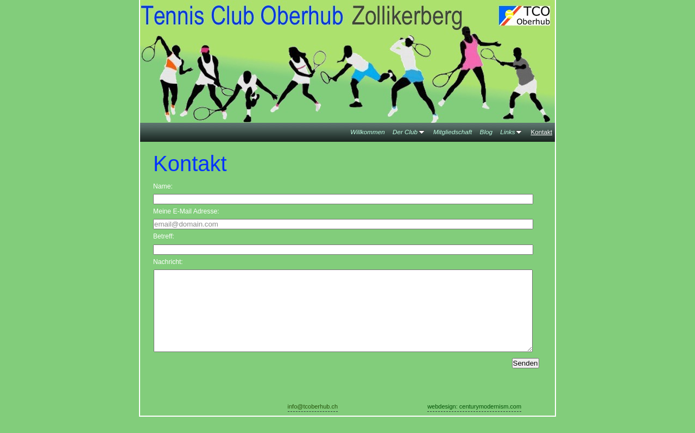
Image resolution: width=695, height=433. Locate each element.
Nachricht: (168, 262)
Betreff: (163, 236)
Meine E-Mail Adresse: (186, 211)
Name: (163, 186)
